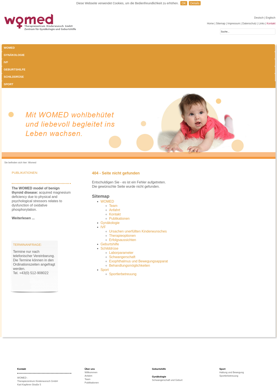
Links (262, 23)
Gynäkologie (48, 47)
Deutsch (259, 17)
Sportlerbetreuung (122, 237)
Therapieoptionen (122, 199)
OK (184, 3)
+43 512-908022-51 (32, 361)
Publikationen (119, 182)
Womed (32, 126)
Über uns (90, 332)
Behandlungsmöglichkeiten (129, 229)
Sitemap (220, 23)
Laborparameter (121, 216)
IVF (74, 47)
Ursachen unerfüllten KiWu (99, 364)
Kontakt (271, 23)
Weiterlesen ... (23, 181)
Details (194, 3)
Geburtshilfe (117, 47)
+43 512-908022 (34, 358)
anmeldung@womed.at (37, 365)
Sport (180, 47)
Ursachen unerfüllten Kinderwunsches (138, 195)
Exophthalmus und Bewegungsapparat (138, 225)
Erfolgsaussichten (122, 203)
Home (210, 23)
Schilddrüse (151, 47)
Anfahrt (114, 173)
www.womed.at (31, 368)
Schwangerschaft (122, 220)
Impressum (233, 23)
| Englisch (270, 17)
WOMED (9, 47)
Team (113, 169)
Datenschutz (249, 23)
